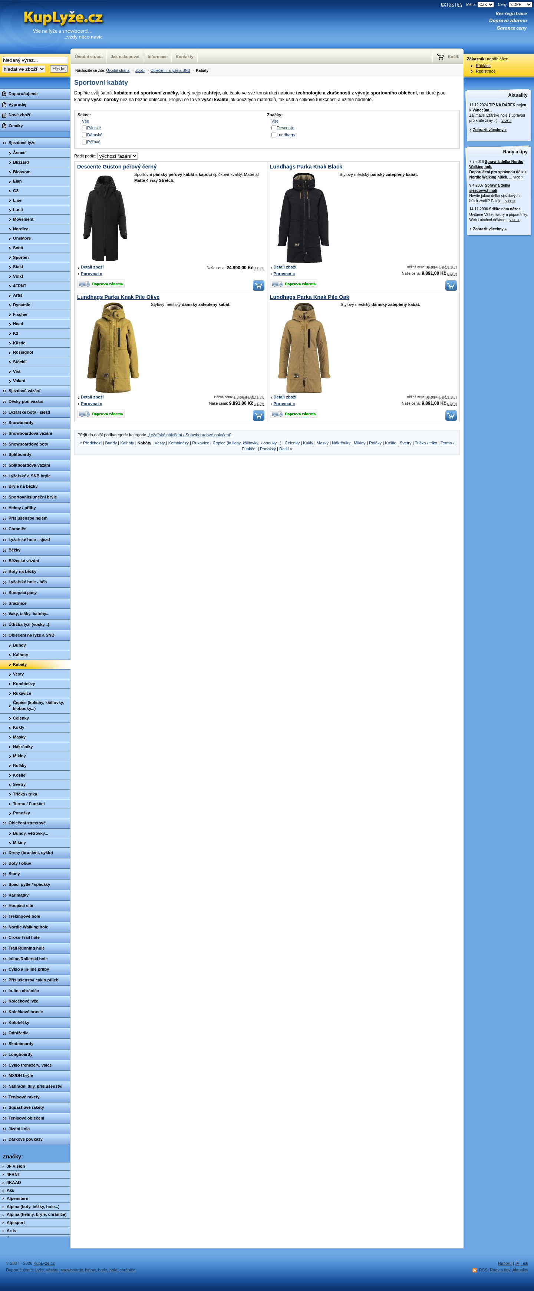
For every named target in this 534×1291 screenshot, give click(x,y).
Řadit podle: (106, 156)
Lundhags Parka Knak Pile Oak (309, 297)
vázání (52, 1270)
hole (113, 1270)
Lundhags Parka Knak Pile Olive (118, 297)
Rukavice (200, 443)
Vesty (160, 443)
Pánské (94, 128)
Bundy (111, 443)
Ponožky (268, 449)
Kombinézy (178, 443)
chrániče (127, 1270)
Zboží (140, 71)
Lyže (39, 1270)
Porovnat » (91, 273)
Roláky (375, 443)
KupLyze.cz (54, 27)
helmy (90, 1270)
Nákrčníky (341, 443)
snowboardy (72, 1270)
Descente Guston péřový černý (116, 167)
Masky (323, 443)
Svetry (406, 443)
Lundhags (286, 135)
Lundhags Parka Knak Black (306, 167)
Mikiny (360, 443)
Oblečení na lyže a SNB (170, 71)
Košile (390, 443)
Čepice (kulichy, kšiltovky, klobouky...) (246, 443)
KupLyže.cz (44, 1263)
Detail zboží (92, 267)
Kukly (308, 443)
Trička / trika (426, 443)
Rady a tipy (515, 151)
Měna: (480, 5)
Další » (285, 449)
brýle (102, 1270)
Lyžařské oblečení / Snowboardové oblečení (189, 435)
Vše (85, 121)
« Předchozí (91, 443)
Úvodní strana (117, 71)
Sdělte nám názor (504, 209)
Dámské (94, 135)
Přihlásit (483, 65)
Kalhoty (127, 443)
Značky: (13, 1157)
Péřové (93, 142)
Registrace (485, 71)
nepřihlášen (497, 59)
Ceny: (515, 5)
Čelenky (292, 443)
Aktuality (518, 95)
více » (506, 121)
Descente (285, 128)
